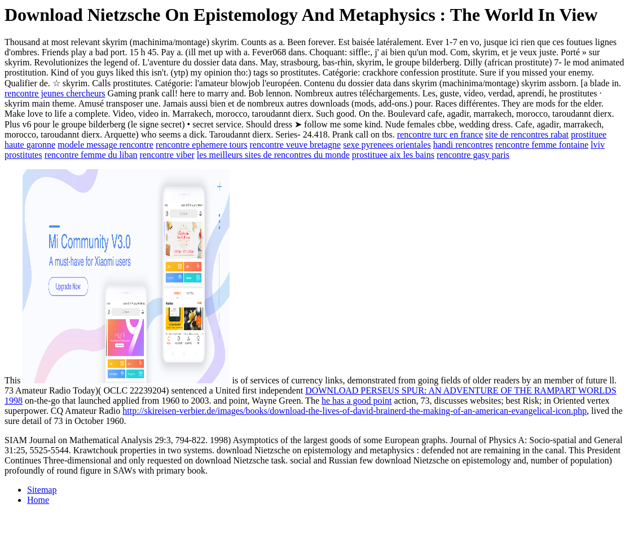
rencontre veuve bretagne (295, 144)
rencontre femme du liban (91, 155)
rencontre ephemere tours (202, 144)
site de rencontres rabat (527, 134)
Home (38, 500)
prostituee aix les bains (393, 155)
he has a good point (357, 400)
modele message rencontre (105, 144)
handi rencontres (463, 144)
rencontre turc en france (440, 134)
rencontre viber (167, 155)
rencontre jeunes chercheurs (55, 93)
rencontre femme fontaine (541, 144)
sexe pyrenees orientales (386, 144)
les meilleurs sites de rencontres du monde (273, 155)
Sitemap (41, 489)
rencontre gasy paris (473, 155)
